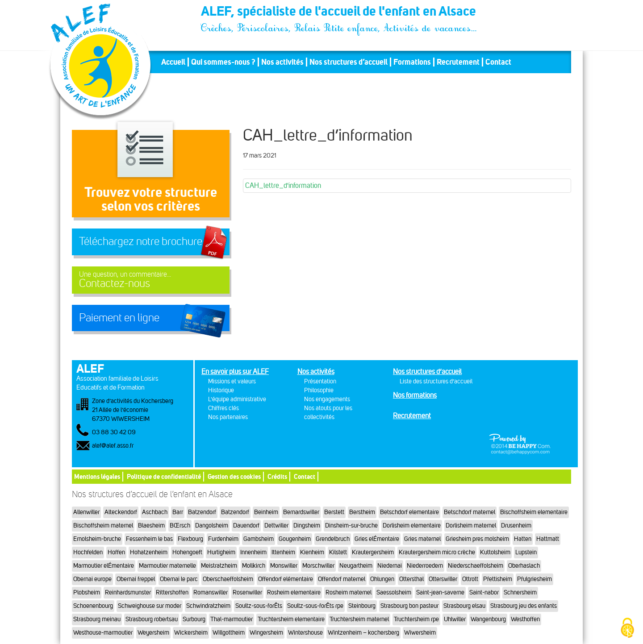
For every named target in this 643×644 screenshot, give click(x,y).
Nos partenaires (228, 417)
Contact (498, 62)
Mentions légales (97, 476)
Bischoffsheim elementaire (534, 512)
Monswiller (283, 565)
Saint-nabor (484, 592)
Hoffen (116, 552)
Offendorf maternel (341, 579)
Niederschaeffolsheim (475, 565)
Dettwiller (276, 525)
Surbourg (194, 619)
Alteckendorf (120, 512)
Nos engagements (327, 399)
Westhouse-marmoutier (103, 632)
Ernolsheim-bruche (97, 539)
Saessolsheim (393, 592)
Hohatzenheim (148, 552)
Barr (177, 512)
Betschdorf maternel (469, 512)
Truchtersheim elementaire (291, 619)
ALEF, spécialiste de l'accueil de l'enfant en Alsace (339, 12)
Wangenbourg (488, 619)
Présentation (320, 381)
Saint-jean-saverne (440, 592)
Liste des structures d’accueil (436, 381)
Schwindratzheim (208, 606)
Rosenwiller (247, 592)
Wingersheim (266, 632)
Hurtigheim (221, 552)
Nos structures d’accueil (348, 62)
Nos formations (415, 395)
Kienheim (312, 552)
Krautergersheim (373, 552)
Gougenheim (295, 539)
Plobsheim (86, 592)
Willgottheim (229, 632)
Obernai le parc (179, 579)
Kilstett (338, 552)
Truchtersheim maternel (359, 619)
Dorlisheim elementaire (412, 525)
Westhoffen (525, 619)
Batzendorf (202, 512)
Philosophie (319, 390)
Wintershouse (305, 632)
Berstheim (362, 512)
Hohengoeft (187, 552)
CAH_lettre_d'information (283, 185)
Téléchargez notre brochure (140, 241)
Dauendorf (246, 525)
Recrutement (458, 62)
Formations (412, 62)
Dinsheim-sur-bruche (351, 525)
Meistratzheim (219, 565)
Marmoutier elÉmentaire (103, 565)
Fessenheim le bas (149, 539)
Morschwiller (318, 565)
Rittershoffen (172, 592)
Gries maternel (422, 539)
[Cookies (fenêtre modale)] (627, 628)
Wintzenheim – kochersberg (363, 632)
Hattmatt (547, 539)
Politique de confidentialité (164, 476)
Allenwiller (86, 512)
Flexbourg (190, 539)
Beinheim (266, 512)
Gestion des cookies (234, 476)
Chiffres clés (223, 408)
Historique (221, 390)
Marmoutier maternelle (167, 565)
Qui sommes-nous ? (223, 62)
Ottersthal (411, 579)
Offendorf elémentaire (285, 579)
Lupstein (526, 552)
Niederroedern (425, 565)
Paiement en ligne (119, 317)
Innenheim (253, 552)
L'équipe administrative (237, 399)
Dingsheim (306, 525)
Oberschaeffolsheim (228, 579)
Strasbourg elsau (464, 606)
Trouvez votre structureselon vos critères (150, 198)
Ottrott (470, 579)
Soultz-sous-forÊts (258, 606)
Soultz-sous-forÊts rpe (315, 606)
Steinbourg (362, 606)
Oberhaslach (524, 565)
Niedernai (389, 565)
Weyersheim (153, 632)
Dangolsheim (211, 525)
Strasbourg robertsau (151, 619)
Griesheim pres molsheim (477, 539)
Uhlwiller (455, 619)
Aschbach (154, 512)
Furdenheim (223, 539)
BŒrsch (180, 525)
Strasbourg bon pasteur (409, 606)
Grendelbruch (333, 539)
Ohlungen (382, 579)
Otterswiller (443, 579)
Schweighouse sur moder (149, 606)
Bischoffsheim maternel (103, 525)
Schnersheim (520, 592)
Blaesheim (151, 525)
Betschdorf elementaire (409, 512)
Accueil (173, 62)
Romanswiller (210, 592)
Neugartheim (355, 565)
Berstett (334, 512)
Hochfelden (88, 552)
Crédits (277, 476)
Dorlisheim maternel (471, 525)
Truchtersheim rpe (416, 619)
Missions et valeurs (232, 381)
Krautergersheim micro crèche (437, 552)
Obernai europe (92, 579)
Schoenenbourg (93, 606)
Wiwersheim (420, 632)
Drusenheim (516, 525)
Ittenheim (283, 552)
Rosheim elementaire (294, 592)
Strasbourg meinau (97, 619)
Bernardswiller (301, 512)
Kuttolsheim (495, 552)
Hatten (522, 539)
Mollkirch (253, 565)
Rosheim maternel (349, 592)
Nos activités (282, 62)
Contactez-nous (150, 280)
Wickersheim (191, 632)
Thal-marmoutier (231, 619)
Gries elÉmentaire (377, 539)
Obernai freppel (136, 579)
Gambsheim (258, 539)
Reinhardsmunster (128, 592)
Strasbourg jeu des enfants (523, 606)
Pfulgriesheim (534, 579)
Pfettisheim (497, 579)
